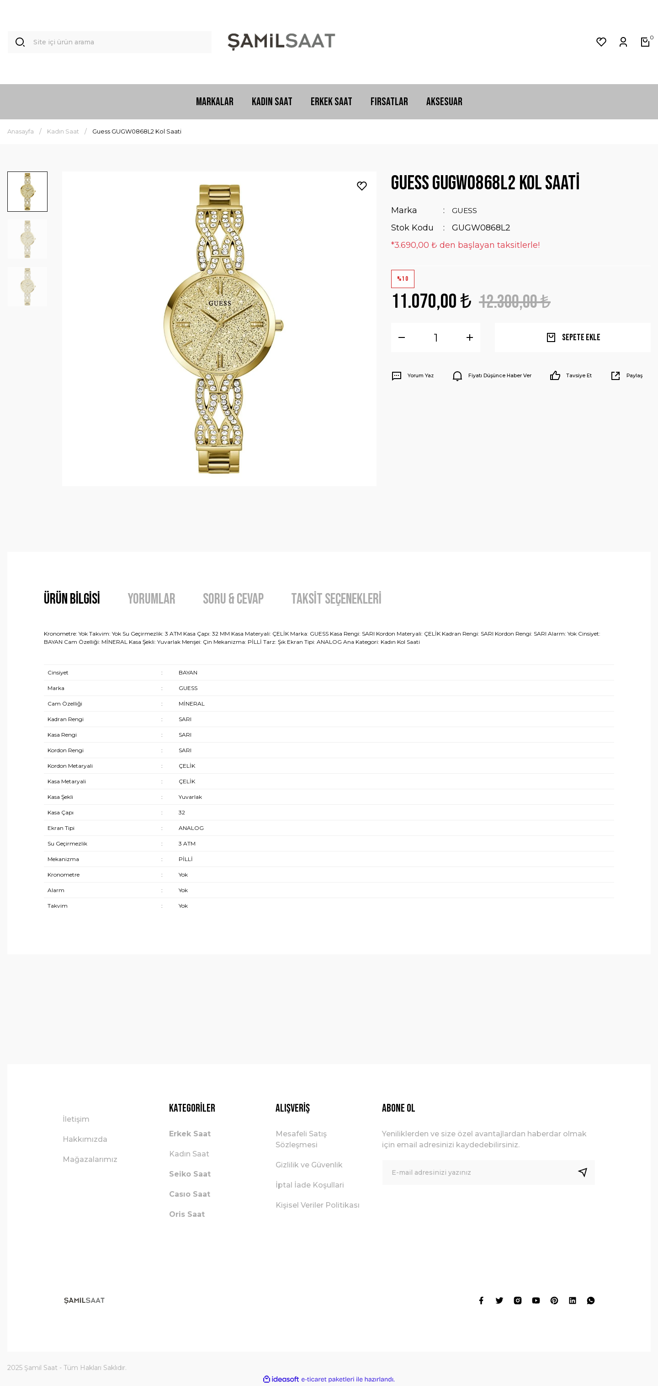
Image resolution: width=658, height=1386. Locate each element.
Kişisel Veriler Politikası (318, 1205)
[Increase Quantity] (470, 337)
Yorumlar (151, 599)
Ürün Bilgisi (72, 599)
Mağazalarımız (90, 1159)
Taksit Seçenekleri (336, 599)
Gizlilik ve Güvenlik (309, 1165)
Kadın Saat (189, 1154)
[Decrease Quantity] (402, 337)
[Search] (109, 42)
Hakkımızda (85, 1139)
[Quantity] (436, 337)
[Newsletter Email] (488, 1172)
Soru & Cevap (233, 599)
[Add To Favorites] (361, 186)
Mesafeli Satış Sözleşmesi (301, 1139)
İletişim (76, 1119)
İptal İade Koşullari (310, 1185)
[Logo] (281, 42)
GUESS (466, 210)
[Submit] (586, 1172)
